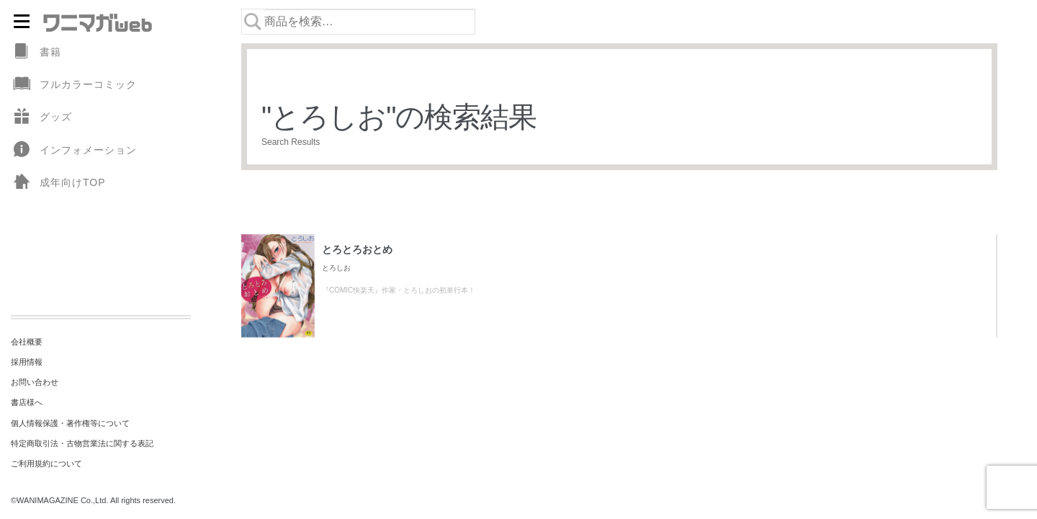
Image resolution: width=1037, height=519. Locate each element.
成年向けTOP (58, 183)
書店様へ (26, 402)
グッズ (41, 117)
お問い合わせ (34, 382)
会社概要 (26, 341)
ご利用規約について (46, 463)
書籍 (36, 52)
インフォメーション (74, 150)
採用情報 (26, 362)
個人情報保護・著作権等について (70, 423)
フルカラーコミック (74, 85)
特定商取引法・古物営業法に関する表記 (82, 443)
